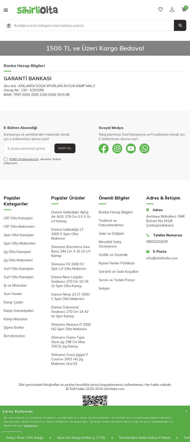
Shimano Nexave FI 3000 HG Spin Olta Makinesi (71, 326)
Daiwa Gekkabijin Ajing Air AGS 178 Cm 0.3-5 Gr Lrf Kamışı (71, 216)
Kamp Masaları (15, 319)
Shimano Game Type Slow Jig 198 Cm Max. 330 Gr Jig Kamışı (68, 341)
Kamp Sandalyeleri (19, 310)
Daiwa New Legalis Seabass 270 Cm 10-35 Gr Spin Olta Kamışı (70, 281)
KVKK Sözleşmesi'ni (23, 159)
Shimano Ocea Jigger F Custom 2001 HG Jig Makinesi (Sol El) (69, 359)
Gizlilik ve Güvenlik (113, 254)
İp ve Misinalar (15, 285)
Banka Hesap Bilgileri (116, 212)
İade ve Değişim (111, 233)
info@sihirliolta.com (162, 258)
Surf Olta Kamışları (19, 268)
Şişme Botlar (14, 327)
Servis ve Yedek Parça (117, 280)
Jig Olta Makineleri (18, 260)
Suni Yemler (13, 294)
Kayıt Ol (64, 148)
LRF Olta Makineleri (19, 226)
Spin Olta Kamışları (19, 235)
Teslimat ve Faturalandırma (111, 222)
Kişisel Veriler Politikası (117, 263)
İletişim (104, 288)
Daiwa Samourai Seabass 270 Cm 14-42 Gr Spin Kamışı (70, 311)
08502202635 (157, 241)
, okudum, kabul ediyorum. (32, 161)
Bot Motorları (14, 336)
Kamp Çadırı (13, 302)
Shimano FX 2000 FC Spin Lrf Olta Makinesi (68, 266)
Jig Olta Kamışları (17, 251)
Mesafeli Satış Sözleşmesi (110, 244)
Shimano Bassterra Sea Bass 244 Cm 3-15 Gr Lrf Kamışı (70, 251)
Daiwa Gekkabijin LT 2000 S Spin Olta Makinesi (67, 234)
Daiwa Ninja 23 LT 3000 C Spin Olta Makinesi (70, 296)
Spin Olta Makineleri (20, 243)
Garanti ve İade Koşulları (119, 271)
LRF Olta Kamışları (18, 218)
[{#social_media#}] (104, 148)
